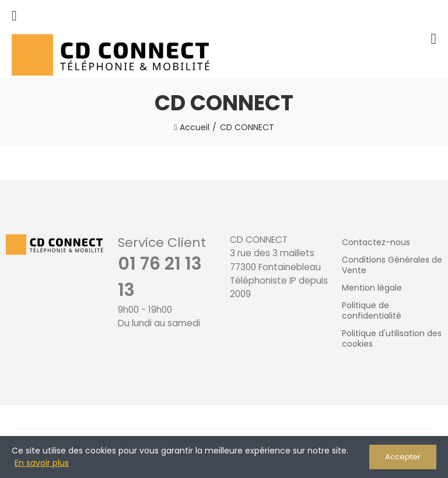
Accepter (403, 456)
